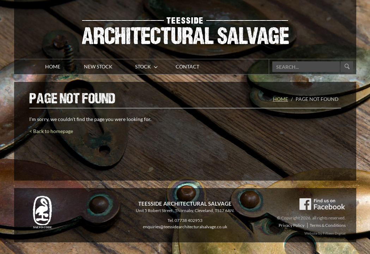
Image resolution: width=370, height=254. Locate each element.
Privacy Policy (291, 225)
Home (280, 99)
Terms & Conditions (328, 225)
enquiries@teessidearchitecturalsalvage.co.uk (185, 226)
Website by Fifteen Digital (325, 233)
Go (347, 66)
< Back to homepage (51, 131)
